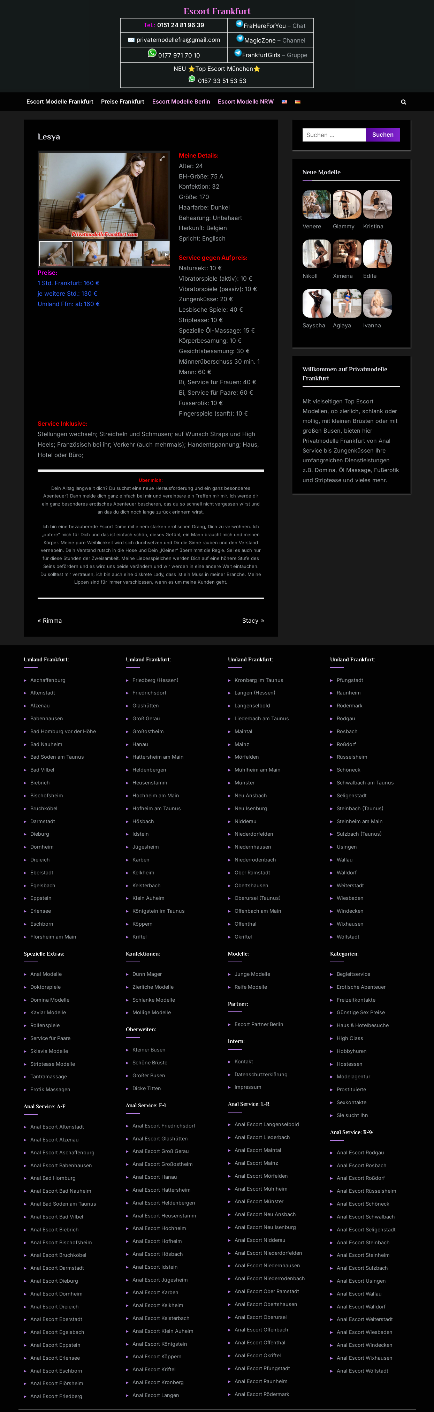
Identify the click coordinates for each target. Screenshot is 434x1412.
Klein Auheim (148, 898)
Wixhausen (350, 924)
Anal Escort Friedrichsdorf (163, 1126)
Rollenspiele (45, 1025)
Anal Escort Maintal (258, 1150)
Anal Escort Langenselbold (267, 1124)
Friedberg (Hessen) (155, 680)
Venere (312, 226)
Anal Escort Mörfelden (261, 1176)
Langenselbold (252, 705)
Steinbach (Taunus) (360, 808)
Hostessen (350, 1064)
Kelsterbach (146, 885)
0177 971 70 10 (174, 55)
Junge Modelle (252, 974)
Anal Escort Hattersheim (161, 1190)
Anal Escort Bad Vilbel (56, 1217)
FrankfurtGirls (257, 55)
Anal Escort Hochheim (159, 1228)
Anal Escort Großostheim (162, 1164)
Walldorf (347, 872)
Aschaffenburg (48, 680)
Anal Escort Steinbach (363, 1242)
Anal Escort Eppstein (55, 1345)
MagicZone (256, 40)
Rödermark (350, 705)
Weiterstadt (350, 885)
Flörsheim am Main (53, 937)
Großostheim (148, 731)
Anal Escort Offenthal (260, 1342)
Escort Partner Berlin (259, 1024)
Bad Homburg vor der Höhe (63, 731)
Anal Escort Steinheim (363, 1255)
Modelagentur (353, 1076)
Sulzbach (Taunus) (359, 834)
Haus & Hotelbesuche (363, 1025)
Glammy (344, 226)
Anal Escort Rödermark (262, 1394)
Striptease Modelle (52, 1064)
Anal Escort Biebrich (54, 1229)
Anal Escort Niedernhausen (267, 1265)
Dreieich (40, 860)
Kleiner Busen (149, 1050)
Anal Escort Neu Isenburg (265, 1227)
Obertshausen (251, 885)
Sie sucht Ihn (352, 1115)
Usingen (347, 847)
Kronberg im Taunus (259, 680)
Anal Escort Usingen (361, 1281)
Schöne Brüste (149, 1062)
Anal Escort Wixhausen (365, 1358)
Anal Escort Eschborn (56, 1371)
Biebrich (40, 782)
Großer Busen (148, 1075)
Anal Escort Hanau (154, 1177)
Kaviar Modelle (48, 1012)
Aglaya (342, 325)
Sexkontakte (351, 1102)
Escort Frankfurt (217, 11)
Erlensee (40, 911)
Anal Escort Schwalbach (366, 1217)
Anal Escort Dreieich (54, 1306)
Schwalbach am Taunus (365, 782)
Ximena (343, 275)
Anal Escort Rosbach (362, 1165)
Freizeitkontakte (356, 1000)
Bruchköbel (44, 808)
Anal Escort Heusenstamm (164, 1216)
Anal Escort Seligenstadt (366, 1229)
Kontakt (244, 1061)
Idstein (140, 834)
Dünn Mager (147, 974)
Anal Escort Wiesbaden (365, 1332)
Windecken (350, 911)
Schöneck (348, 770)
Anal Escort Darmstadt (57, 1268)
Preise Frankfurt (122, 101)
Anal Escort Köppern (157, 1356)
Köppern (142, 924)
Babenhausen (46, 718)
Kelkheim (143, 872)
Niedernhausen (253, 847)
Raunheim (349, 693)
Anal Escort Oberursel (261, 1317)
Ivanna (372, 325)
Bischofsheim (46, 795)
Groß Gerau (146, 718)
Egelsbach (42, 885)
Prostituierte (351, 1089)
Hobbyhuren (352, 1051)
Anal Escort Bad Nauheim (60, 1191)
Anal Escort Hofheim (157, 1241)
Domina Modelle (49, 1000)
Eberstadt (41, 872)
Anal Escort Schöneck (363, 1204)
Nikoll (310, 275)
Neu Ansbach (251, 795)
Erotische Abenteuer (361, 987)
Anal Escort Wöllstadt (362, 1371)
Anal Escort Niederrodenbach (270, 1278)
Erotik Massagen (50, 1089)
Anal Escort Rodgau (360, 1152)
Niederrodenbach (255, 860)
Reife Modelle (251, 987)
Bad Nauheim (46, 744)
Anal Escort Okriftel (258, 1355)
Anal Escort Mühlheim (261, 1189)
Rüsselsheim (352, 757)
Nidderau (246, 821)
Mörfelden (247, 757)
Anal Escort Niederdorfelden (268, 1253)
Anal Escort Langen (155, 1395)
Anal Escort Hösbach (157, 1254)
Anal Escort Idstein (155, 1267)
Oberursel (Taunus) (258, 898)
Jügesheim (145, 847)
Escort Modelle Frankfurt (59, 101)
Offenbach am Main (258, 911)
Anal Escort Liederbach (262, 1137)
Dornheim (42, 847)
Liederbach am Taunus (262, 718)
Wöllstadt (348, 937)
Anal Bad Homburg (53, 1178)
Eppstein (41, 898)
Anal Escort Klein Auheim (162, 1331)
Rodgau (346, 718)
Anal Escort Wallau (359, 1294)
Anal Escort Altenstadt (57, 1127)
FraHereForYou (260, 25)
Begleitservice (353, 974)
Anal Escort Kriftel (154, 1369)
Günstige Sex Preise (361, 1012)
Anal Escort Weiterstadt (365, 1319)
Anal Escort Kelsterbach (161, 1318)
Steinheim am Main (360, 821)
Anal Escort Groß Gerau (160, 1151)
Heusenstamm (149, 782)
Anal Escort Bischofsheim (61, 1242)
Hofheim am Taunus (156, 808)
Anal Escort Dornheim (56, 1294)
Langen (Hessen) (255, 693)
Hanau (140, 744)
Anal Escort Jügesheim (160, 1280)
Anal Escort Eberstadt (56, 1319)
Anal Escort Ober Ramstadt (267, 1291)
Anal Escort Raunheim (261, 1381)
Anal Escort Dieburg (54, 1281)
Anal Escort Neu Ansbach (265, 1214)
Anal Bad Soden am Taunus (63, 1204)
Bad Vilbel (42, 770)
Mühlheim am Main (258, 770)
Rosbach (347, 731)
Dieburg (39, 834)
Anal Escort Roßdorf (361, 1178)
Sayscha (314, 325)
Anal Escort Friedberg (56, 1396)
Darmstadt (42, 821)
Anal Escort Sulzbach (362, 1268)
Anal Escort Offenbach (261, 1330)
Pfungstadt (350, 680)
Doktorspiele (45, 987)
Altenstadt (42, 693)
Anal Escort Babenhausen (61, 1165)
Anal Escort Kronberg (158, 1382)
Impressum (248, 1087)
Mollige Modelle (151, 1012)
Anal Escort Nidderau (260, 1240)
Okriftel (243, 937)
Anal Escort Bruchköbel (58, 1255)
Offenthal (246, 924)
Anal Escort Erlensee (55, 1358)
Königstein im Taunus (158, 911)
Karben (141, 860)
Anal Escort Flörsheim (56, 1383)
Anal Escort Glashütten (160, 1138)
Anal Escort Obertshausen (266, 1304)
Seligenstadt (352, 795)
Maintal (243, 731)
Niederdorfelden (254, 834)
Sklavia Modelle (49, 1051)
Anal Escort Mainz (256, 1163)
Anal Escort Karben (155, 1292)
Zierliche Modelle (153, 987)
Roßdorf (346, 744)
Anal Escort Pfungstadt (262, 1368)
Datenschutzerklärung (261, 1074)
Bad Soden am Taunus (57, 757)
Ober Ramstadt (252, 872)
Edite (369, 275)
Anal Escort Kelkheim (157, 1305)
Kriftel (139, 937)
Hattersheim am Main (158, 757)
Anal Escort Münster (259, 1201)
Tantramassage (48, 1076)
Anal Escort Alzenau (54, 1139)
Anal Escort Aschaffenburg (62, 1152)
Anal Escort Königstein (159, 1344)
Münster (244, 782)
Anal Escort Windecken (365, 1345)
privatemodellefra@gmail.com (178, 39)
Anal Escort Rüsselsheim (366, 1191)
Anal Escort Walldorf (361, 1306)
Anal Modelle (46, 974)
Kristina (373, 226)
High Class (350, 1038)
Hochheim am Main (155, 795)
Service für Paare (50, 1038)
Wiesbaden (350, 898)
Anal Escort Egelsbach (57, 1332)
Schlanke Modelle (153, 1000)
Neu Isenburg (251, 808)
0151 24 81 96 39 (180, 25)
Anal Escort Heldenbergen (163, 1203)
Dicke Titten (146, 1088)
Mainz (242, 744)
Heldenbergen (149, 770)
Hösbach (143, 821)
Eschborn (41, 924)
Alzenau (40, 705)
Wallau (345, 860)
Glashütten (145, 705)
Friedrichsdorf (149, 693)
